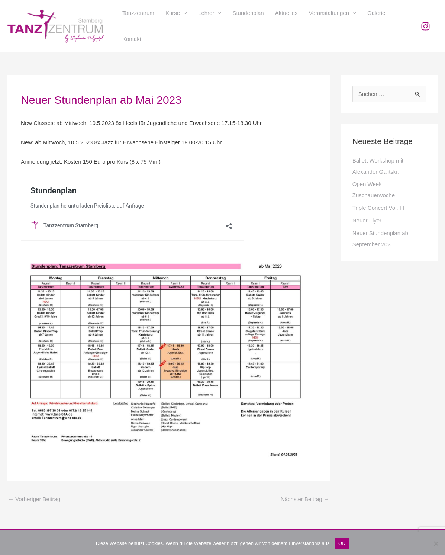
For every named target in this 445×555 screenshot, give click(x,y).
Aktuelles (286, 13)
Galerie (376, 13)
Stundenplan (248, 13)
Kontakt (131, 39)
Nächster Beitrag (305, 499)
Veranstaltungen (329, 13)
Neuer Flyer (366, 220)
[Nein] (435, 543)
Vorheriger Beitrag (34, 499)
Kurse (172, 13)
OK (341, 543)
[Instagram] (425, 26)
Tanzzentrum (138, 13)
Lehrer (206, 13)
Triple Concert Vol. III (378, 208)
